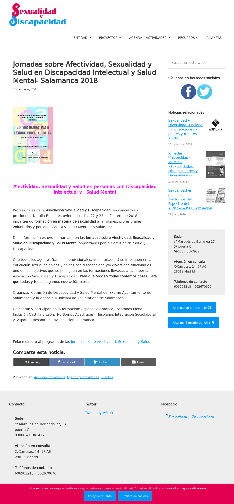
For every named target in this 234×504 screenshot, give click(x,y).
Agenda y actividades (83, 377)
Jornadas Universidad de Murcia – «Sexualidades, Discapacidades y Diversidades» (183, 164)
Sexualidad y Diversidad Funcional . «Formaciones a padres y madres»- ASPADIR (185, 129)
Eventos (107, 377)
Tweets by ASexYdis (101, 413)
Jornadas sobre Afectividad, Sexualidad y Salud (110, 342)
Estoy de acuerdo (100, 496)
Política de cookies (135, 496)
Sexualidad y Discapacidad (37, 15)
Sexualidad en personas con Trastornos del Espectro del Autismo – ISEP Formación (190, 199)
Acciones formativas (49, 377)
